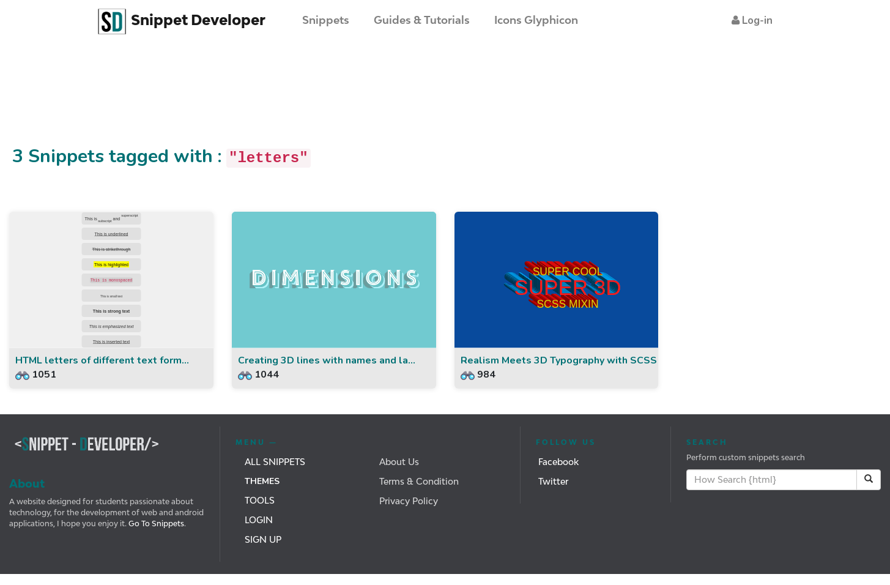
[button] (752, 20)
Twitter (553, 481)
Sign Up (263, 539)
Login (259, 520)
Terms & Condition (419, 481)
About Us (399, 461)
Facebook (558, 461)
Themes (262, 481)
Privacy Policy (408, 501)
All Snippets (275, 461)
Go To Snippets (155, 523)
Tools (260, 500)
